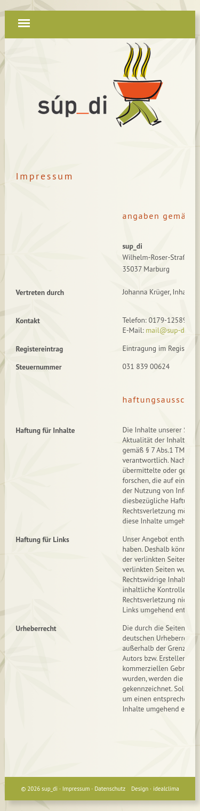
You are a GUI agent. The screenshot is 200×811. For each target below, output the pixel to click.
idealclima (166, 788)
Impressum (76, 788)
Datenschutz (109, 788)
